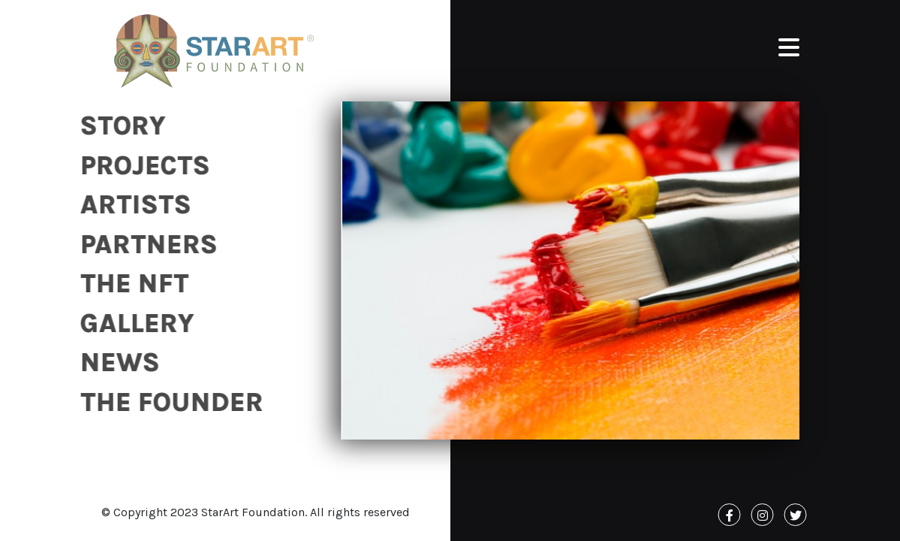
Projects (141, 165)
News (116, 362)
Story (119, 125)
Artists (132, 204)
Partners (145, 244)
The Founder (168, 402)
